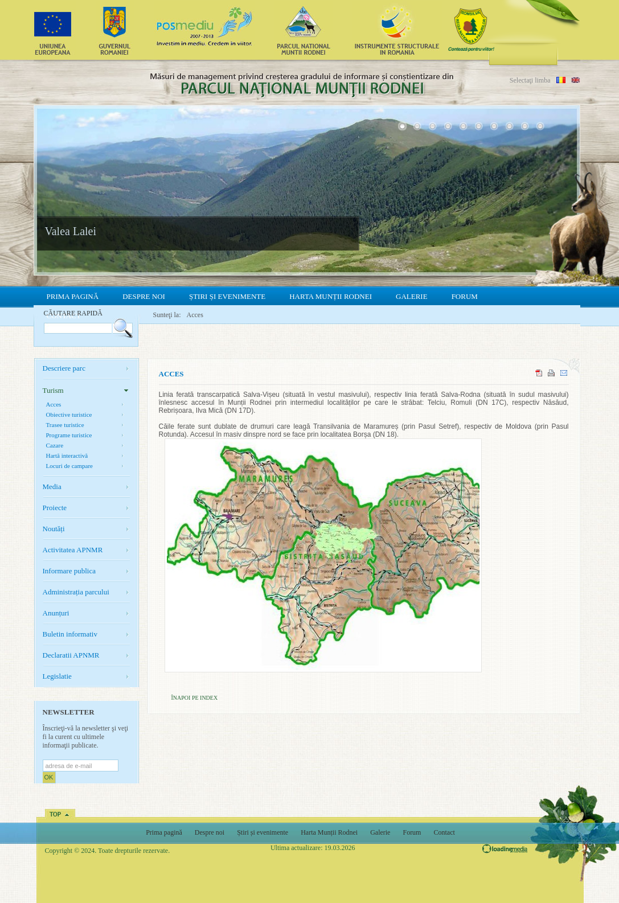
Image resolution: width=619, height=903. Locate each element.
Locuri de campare (69, 465)
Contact (443, 832)
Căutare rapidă (73, 313)
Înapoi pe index (194, 698)
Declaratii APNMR (71, 655)
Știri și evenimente (227, 296)
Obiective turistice (69, 414)
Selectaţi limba (530, 80)
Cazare (55, 445)
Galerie (412, 296)
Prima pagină (73, 296)
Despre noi (143, 296)
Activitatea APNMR (73, 549)
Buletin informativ (70, 634)
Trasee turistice (65, 424)
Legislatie (57, 676)
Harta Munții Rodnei (330, 296)
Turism (53, 390)
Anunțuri (56, 613)
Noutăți (54, 528)
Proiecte (55, 507)
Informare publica (69, 571)
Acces (195, 315)
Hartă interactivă (67, 455)
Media (52, 486)
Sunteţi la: (167, 315)
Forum (465, 296)
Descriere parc (64, 368)
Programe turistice (69, 435)
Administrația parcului (76, 592)
